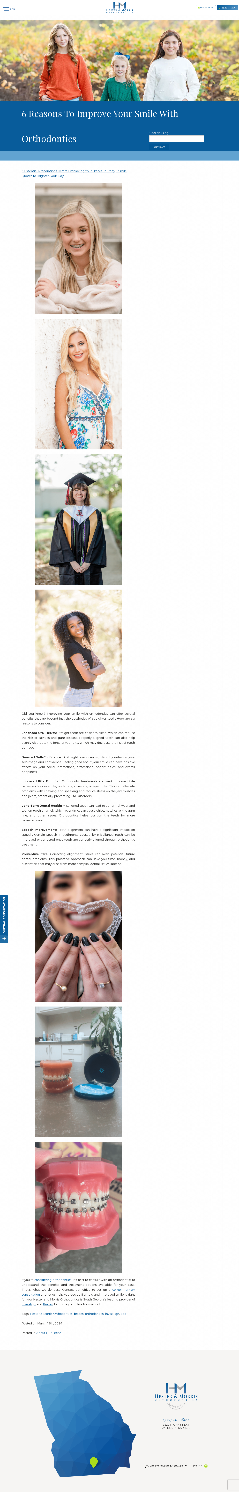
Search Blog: (159, 133)
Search (159, 146)
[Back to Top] (206, 1466)
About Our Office (48, 1333)
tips (123, 1314)
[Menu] (10, 10)
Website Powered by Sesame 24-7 (166, 1466)
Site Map (197, 1466)
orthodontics (94, 1314)
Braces (48, 1304)
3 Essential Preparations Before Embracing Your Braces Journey (68, 171)
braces (79, 1314)
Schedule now (191, 10)
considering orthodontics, (53, 1280)
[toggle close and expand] (4, 939)
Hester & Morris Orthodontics (51, 1314)
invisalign (112, 1314)
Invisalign (29, 1304)
